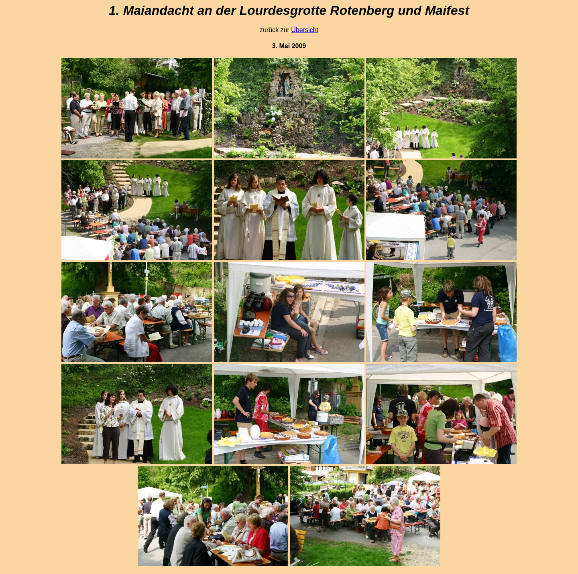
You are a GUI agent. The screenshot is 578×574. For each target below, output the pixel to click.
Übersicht (304, 29)
